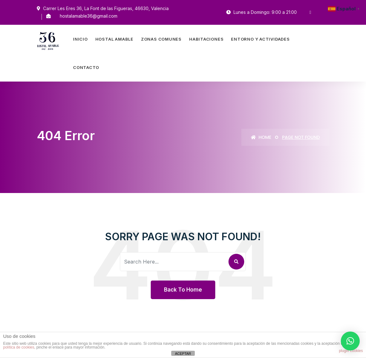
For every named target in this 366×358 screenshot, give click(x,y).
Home (261, 137)
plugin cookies (351, 351)
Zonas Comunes (161, 39)
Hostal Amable (114, 39)
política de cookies (18, 347)
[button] (350, 341)
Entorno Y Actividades (260, 39)
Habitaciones (206, 39)
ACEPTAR (183, 353)
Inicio (80, 39)
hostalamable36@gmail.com (88, 16)
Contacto (86, 67)
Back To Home (183, 290)
